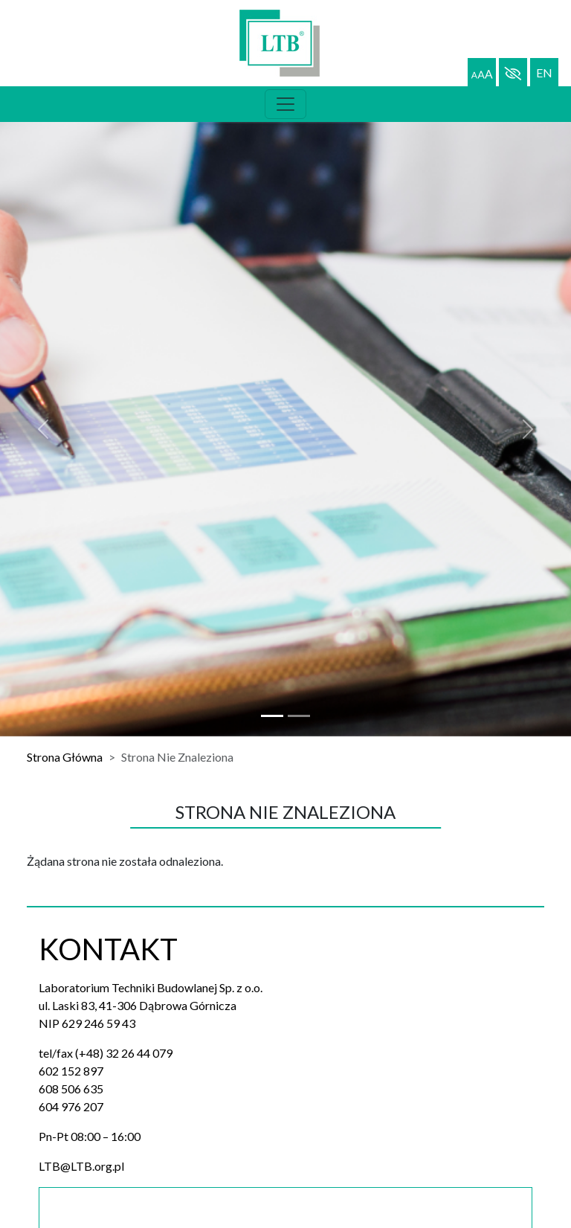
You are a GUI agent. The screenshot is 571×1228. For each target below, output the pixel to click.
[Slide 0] (272, 715)
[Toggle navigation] (285, 104)
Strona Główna (65, 757)
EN (544, 72)
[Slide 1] (299, 715)
